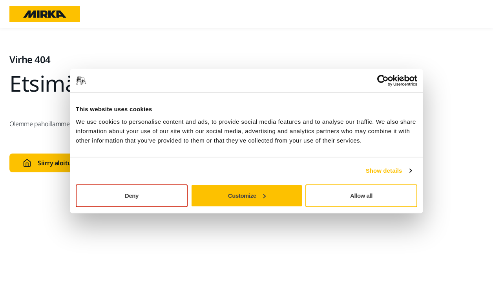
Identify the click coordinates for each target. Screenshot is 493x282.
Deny (132, 195)
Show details (384, 170)
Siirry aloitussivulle (58, 163)
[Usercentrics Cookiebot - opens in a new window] (383, 81)
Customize (247, 195)
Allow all (361, 195)
